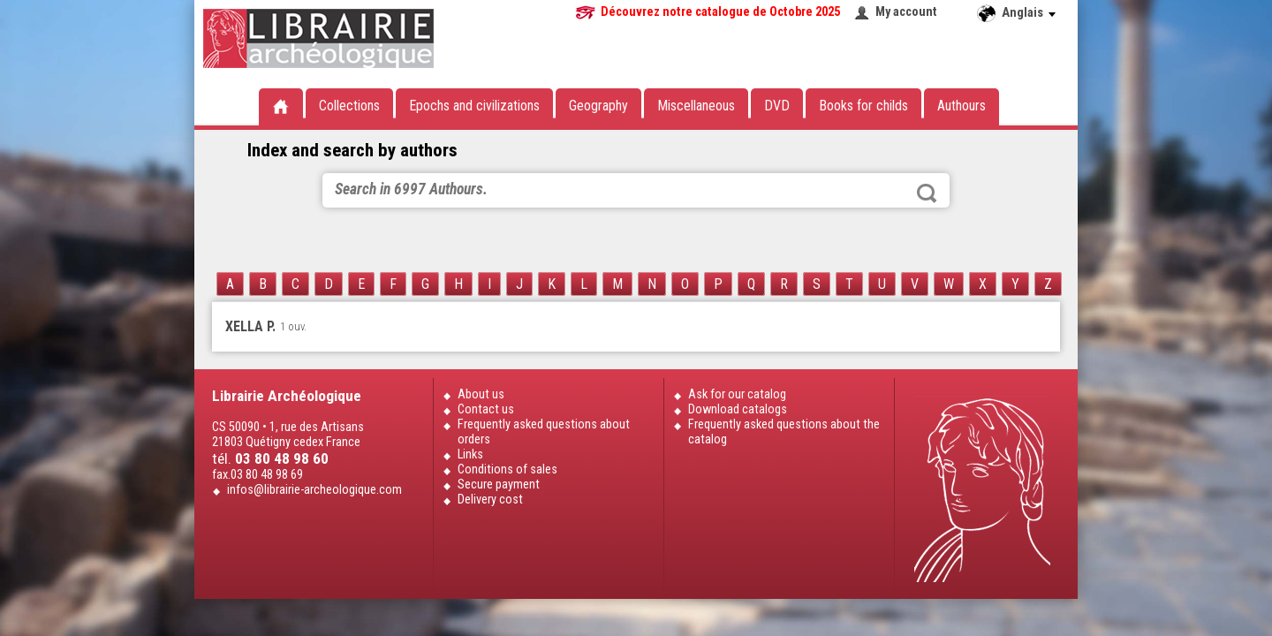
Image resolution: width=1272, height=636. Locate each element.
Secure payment (499, 484)
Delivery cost (490, 499)
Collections (349, 105)
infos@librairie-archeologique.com (314, 489)
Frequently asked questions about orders (544, 432)
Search (926, 193)
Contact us (486, 409)
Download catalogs (737, 409)
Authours (961, 105)
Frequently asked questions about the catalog (784, 432)
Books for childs (863, 105)
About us (481, 394)
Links (470, 454)
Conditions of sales (507, 469)
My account (906, 11)
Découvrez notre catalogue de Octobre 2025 (720, 11)
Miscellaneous (696, 105)
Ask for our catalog (737, 394)
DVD (777, 105)
